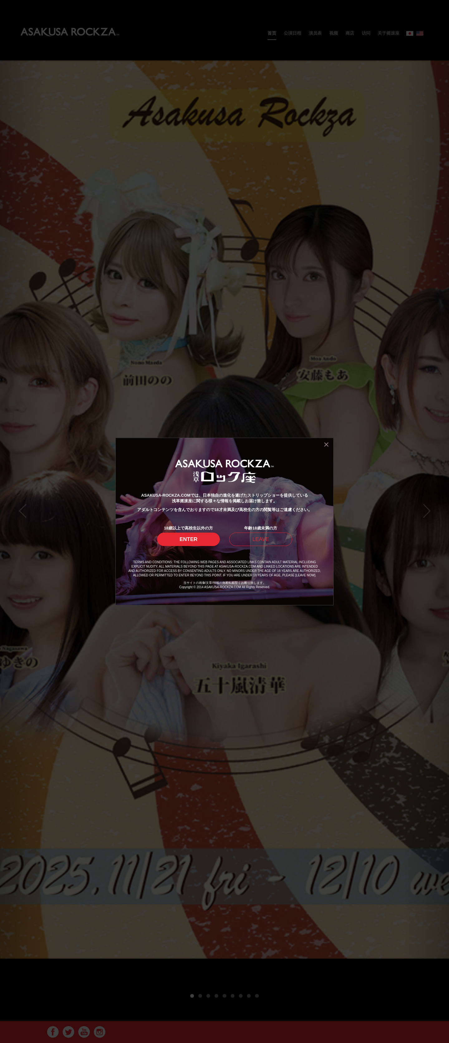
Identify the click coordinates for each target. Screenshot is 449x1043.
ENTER (189, 539)
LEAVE (260, 539)
